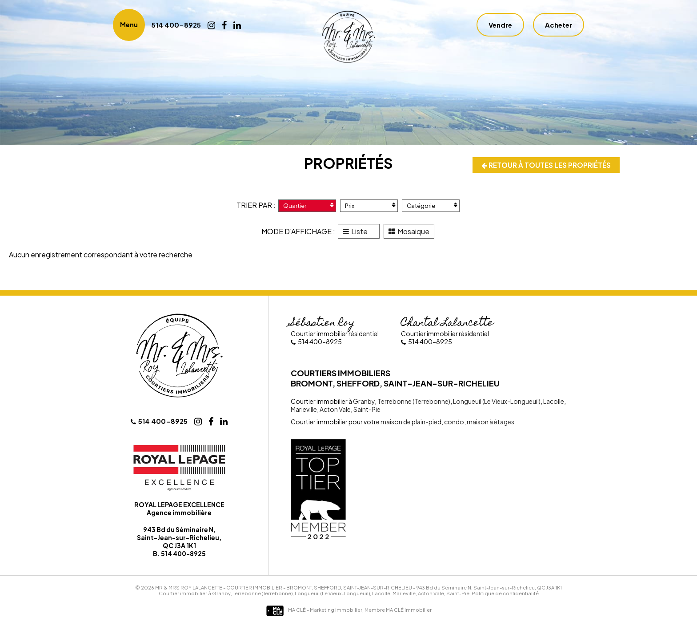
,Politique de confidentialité (504, 594)
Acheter (558, 25)
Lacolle (553, 402)
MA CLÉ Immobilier (409, 611)
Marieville (304, 410)
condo (453, 423)
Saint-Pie (367, 410)
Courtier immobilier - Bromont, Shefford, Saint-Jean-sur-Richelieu (319, 588)
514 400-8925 (177, 25)
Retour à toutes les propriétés (544, 165)
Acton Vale (335, 410)
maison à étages (490, 423)
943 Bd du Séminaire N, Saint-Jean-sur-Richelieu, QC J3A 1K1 (489, 588)
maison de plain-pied (411, 423)
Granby (364, 402)
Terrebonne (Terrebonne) (413, 402)
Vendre (500, 25)
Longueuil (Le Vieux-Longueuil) (496, 402)
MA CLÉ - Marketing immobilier (314, 611)
